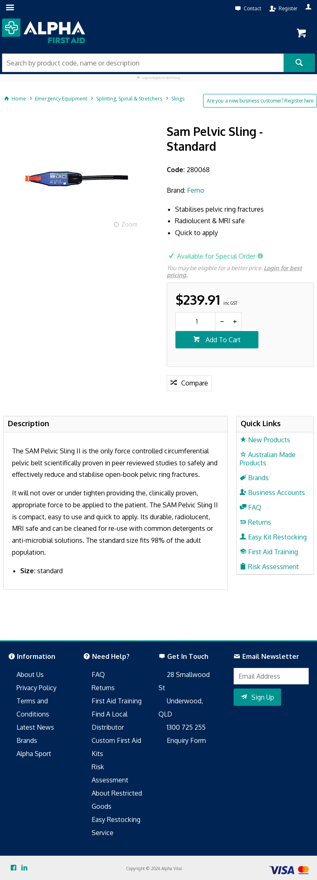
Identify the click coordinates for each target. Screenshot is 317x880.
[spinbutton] (195, 322)
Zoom (129, 224)
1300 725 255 (186, 727)
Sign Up (262, 697)
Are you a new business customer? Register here (260, 101)
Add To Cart (222, 340)
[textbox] (143, 63)
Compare (194, 383)
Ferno (195, 190)
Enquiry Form (186, 740)
